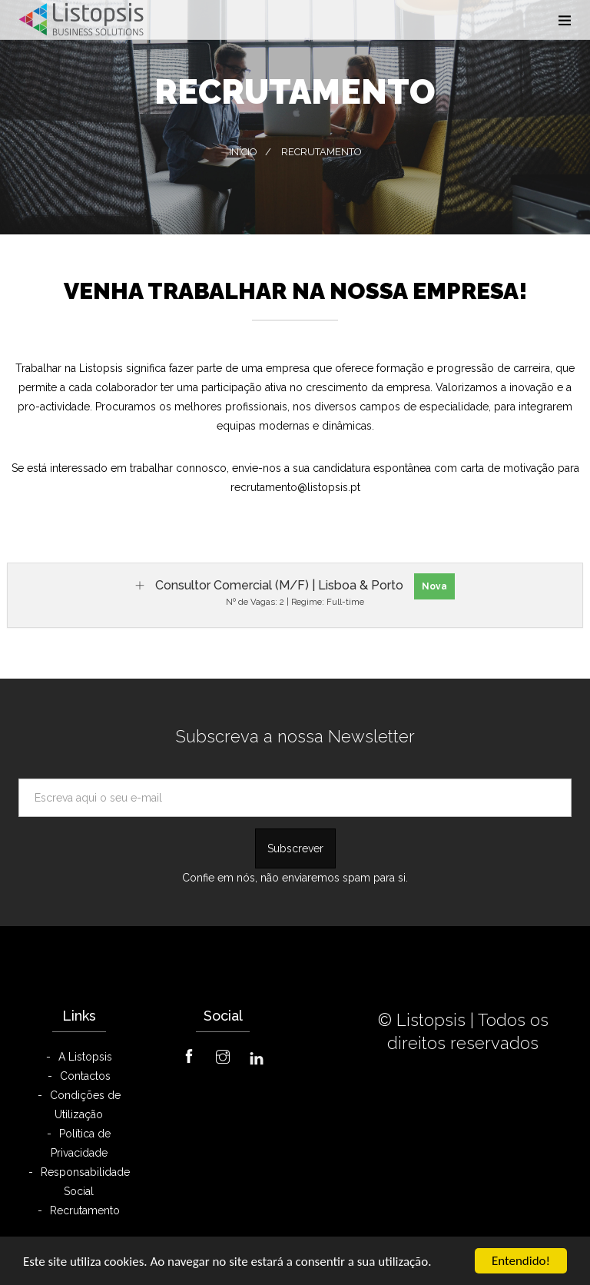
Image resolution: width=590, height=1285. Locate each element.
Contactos (85, 1076)
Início (243, 152)
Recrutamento (85, 1210)
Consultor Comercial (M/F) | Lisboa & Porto (279, 585)
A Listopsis (85, 1057)
